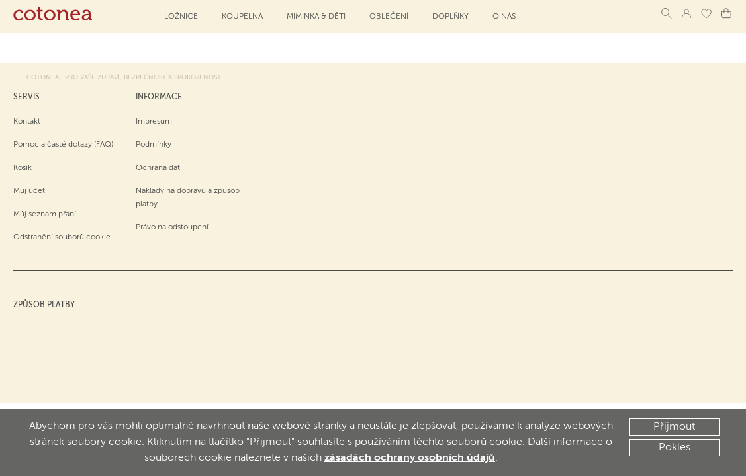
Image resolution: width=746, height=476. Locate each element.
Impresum (154, 122)
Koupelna (242, 16)
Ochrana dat (158, 168)
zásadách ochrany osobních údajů (409, 458)
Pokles (674, 447)
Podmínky (153, 145)
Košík (22, 168)
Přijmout (674, 427)
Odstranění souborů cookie (62, 237)
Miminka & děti (316, 16)
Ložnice (181, 16)
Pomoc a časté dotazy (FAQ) (63, 145)
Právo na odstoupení (172, 227)
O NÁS (504, 16)
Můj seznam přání (44, 214)
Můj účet (29, 191)
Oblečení (388, 16)
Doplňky (450, 16)
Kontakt (26, 122)
